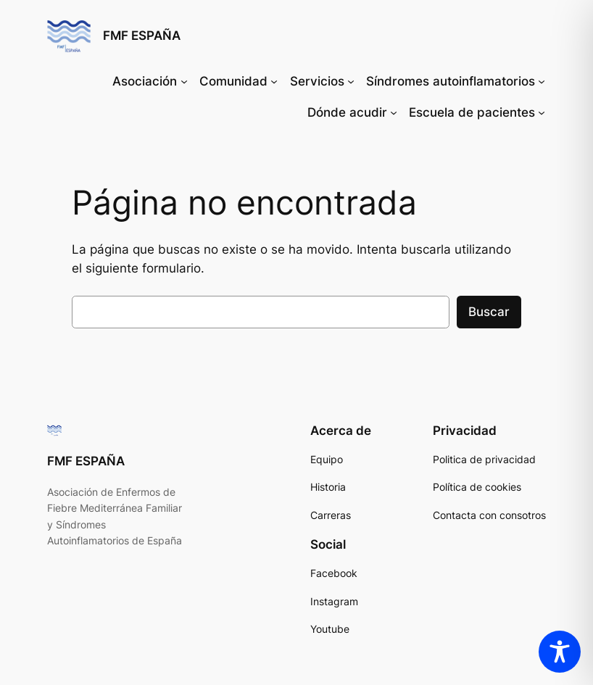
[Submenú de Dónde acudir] (393, 112)
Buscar (489, 311)
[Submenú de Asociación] (184, 81)
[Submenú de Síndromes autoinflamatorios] (541, 81)
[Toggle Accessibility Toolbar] (559, 651)
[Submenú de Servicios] (350, 81)
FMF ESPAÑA (142, 35)
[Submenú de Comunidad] (274, 81)
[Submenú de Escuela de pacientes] (541, 112)
